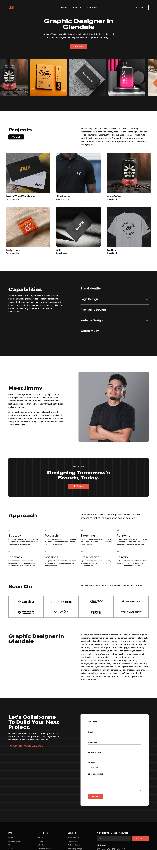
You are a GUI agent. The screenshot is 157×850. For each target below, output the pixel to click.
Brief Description (96, 774)
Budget (91, 763)
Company (92, 742)
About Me (77, 8)
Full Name (92, 722)
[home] (11, 7)
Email (90, 732)
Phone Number (95, 752)
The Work (64, 8)
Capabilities (91, 8)
